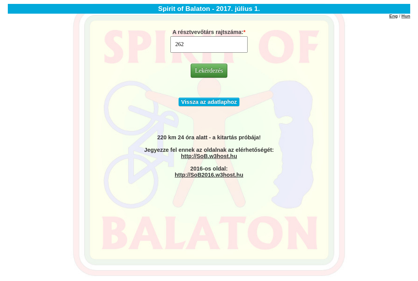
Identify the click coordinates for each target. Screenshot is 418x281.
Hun (406, 16)
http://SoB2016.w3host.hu (209, 175)
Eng (393, 16)
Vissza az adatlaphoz (209, 102)
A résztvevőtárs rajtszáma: (207, 32)
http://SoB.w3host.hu (209, 156)
